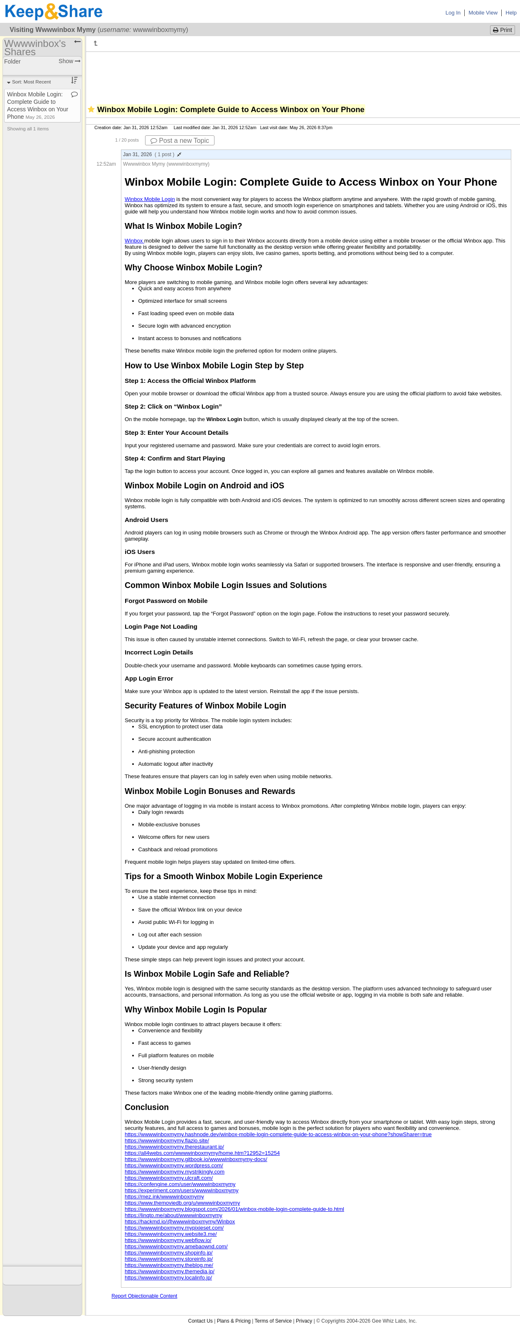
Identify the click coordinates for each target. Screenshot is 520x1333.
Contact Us (200, 1321)
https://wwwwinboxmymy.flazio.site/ (167, 1140)
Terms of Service (273, 1321)
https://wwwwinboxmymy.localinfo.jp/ (168, 1277)
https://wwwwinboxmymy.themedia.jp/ (169, 1271)
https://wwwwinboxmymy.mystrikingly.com (174, 1172)
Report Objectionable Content (144, 1296)
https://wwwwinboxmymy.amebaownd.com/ (176, 1246)
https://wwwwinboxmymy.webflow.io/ (168, 1240)
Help (511, 13)
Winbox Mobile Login (150, 199)
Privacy (304, 1321)
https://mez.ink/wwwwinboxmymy (164, 1196)
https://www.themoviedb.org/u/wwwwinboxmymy (182, 1203)
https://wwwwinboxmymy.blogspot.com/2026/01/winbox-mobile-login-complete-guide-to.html (234, 1209)
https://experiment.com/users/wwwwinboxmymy (182, 1190)
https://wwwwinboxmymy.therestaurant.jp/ (174, 1147)
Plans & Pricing (234, 1321)
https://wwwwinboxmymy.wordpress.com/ (174, 1165)
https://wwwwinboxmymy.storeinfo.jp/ (169, 1259)
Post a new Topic (179, 140)
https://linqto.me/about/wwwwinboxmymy (173, 1215)
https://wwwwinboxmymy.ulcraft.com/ (169, 1178)
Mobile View (483, 13)
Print (502, 30)
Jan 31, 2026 (152, 154)
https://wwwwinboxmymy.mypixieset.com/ (174, 1228)
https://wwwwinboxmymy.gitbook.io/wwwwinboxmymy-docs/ (196, 1159)
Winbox (134, 241)
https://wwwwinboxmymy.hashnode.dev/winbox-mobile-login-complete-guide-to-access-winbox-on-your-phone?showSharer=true (278, 1134)
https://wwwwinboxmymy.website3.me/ (171, 1234)
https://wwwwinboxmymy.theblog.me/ (169, 1265)
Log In (453, 13)
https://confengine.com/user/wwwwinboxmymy (180, 1184)
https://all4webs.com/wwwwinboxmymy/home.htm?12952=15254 (202, 1153)
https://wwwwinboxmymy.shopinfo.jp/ (168, 1253)
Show (70, 61)
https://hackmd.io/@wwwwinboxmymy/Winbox (180, 1221)
